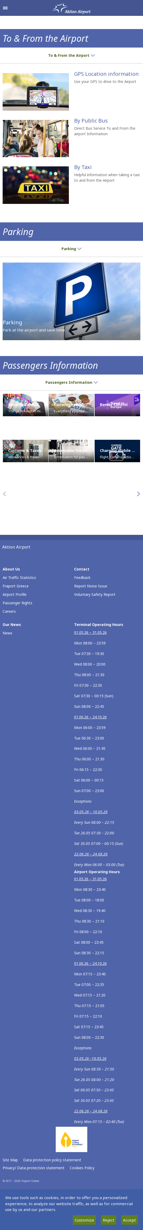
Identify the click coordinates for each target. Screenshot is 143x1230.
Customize (84, 1220)
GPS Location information (106, 73)
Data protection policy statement (52, 1159)
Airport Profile (15, 594)
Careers (9, 611)
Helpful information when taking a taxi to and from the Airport (107, 177)
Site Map (10, 1159)
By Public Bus (91, 120)
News (7, 632)
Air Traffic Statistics (19, 577)
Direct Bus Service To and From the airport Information (104, 131)
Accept (129, 1220)
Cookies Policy (82, 1167)
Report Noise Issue (90, 585)
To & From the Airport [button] (71, 55)
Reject (108, 1220)
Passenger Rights (17, 602)
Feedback (82, 577)
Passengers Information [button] (71, 382)
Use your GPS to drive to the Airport (105, 81)
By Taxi (83, 167)
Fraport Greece (16, 585)
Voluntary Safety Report (94, 594)
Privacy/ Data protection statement (33, 1167)
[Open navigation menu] (5, 8)
